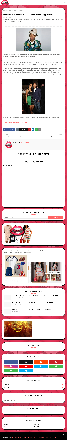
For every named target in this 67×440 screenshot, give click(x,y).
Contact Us (62, 434)
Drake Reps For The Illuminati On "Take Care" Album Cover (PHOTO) (35, 296)
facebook (6, 424)
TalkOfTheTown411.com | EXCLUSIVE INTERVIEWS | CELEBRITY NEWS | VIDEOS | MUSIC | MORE (34, 437)
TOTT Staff (25, 142)
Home (4, 10)
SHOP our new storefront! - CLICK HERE (16, 123)
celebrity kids (33, 387)
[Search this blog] (26, 217)
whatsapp (37, 424)
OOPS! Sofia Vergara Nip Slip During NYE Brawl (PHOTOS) (31, 309)
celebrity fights (33, 384)
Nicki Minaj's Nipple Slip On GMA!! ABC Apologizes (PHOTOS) (32, 302)
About (56, 434)
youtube (37, 427)
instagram (7, 427)
